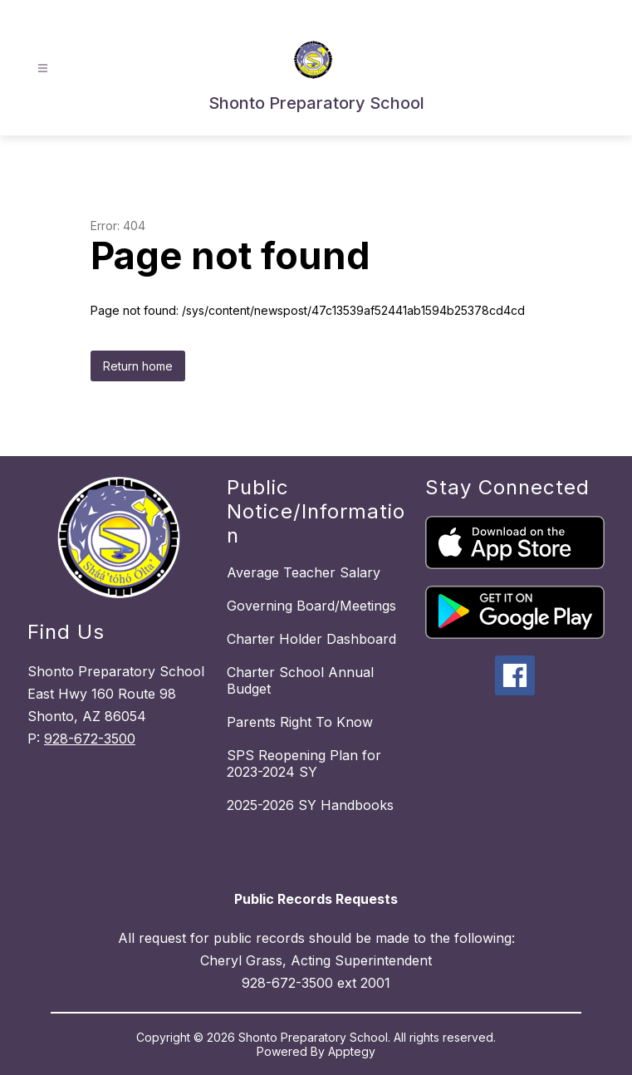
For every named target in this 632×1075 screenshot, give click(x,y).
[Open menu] (42, 68)
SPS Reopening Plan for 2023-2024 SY (304, 763)
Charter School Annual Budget (300, 680)
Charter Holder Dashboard (311, 639)
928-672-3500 (89, 738)
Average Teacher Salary (303, 572)
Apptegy (351, 1051)
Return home (138, 366)
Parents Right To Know (300, 722)
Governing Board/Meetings (311, 605)
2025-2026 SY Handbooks (310, 805)
